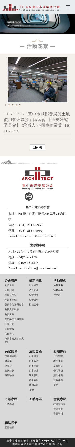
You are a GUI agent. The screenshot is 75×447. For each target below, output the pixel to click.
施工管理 (34, 380)
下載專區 (9, 404)
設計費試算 (59, 404)
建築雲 (8, 365)
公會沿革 (9, 285)
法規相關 (58, 380)
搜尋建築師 (11, 356)
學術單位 (58, 370)
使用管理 (34, 385)
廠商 (55, 385)
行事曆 (57, 294)
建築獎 (8, 361)
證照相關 (58, 360)
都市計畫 (34, 356)
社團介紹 (9, 324)
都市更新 (34, 365)
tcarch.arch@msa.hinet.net (38, 236)
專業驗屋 (9, 375)
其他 (31, 389)
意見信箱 (9, 427)
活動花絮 (58, 290)
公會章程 (9, 329)
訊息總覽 (34, 285)
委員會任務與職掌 (14, 304)
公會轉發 (34, 294)
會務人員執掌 (12, 309)
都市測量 (34, 370)
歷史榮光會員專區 (14, 319)
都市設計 (34, 360)
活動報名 (58, 285)
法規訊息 (34, 290)
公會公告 (34, 299)
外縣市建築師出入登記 (14, 340)
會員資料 (58, 413)
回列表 (37, 147)
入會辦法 (9, 333)
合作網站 (58, 356)
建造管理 (34, 375)
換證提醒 (58, 408)
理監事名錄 (11, 299)
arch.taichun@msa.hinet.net (38, 268)
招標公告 (34, 304)
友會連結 (58, 365)
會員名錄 (9, 314)
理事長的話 (11, 295)
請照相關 (58, 375)
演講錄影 (9, 370)
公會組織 (9, 290)
